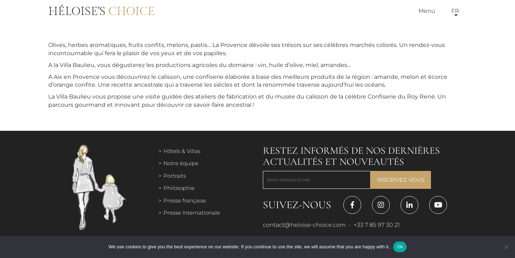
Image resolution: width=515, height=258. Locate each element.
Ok (400, 246)
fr (455, 11)
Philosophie (179, 188)
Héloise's (101, 11)
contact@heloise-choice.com (304, 224)
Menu (426, 11)
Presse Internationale (191, 212)
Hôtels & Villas (181, 151)
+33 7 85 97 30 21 (377, 224)
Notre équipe (180, 163)
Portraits (174, 175)
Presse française (184, 200)
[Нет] (506, 246)
